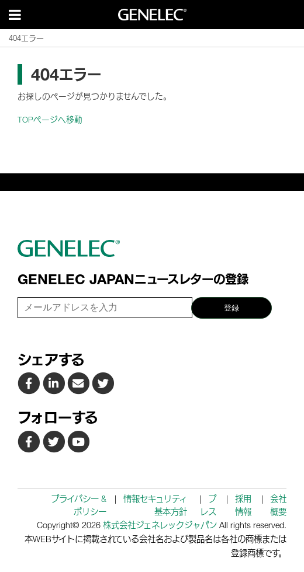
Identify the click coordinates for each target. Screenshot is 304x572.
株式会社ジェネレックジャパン (160, 525)
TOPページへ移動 (50, 119)
